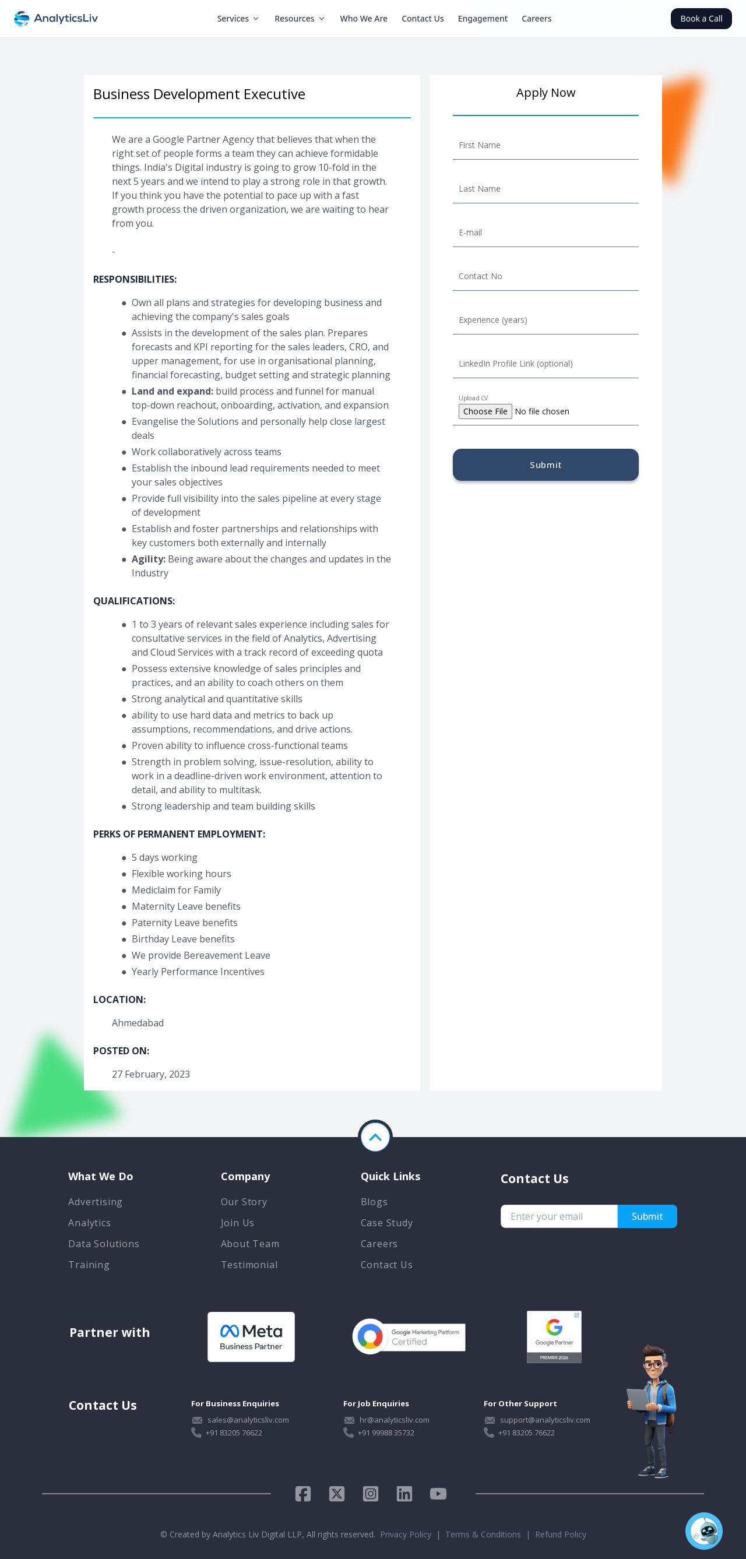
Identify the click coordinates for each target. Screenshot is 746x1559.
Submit (546, 464)
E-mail (470, 232)
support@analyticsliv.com (545, 1419)
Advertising (95, 1201)
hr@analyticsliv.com (395, 1419)
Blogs (374, 1201)
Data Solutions (103, 1243)
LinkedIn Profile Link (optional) (516, 363)
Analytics (89, 1222)
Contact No (480, 275)
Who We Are (364, 18)
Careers (536, 18)
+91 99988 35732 (386, 1432)
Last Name (480, 188)
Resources (300, 18)
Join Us (238, 1222)
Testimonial (249, 1264)
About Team (250, 1243)
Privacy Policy (405, 1534)
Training (89, 1264)
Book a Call (701, 18)
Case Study (387, 1222)
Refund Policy (560, 1534)
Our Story (244, 1201)
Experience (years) (493, 319)
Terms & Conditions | (490, 1534)
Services (239, 18)
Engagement (483, 18)
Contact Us (423, 18)
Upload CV (473, 398)
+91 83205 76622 (234, 1432)
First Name (480, 144)
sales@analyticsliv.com (248, 1419)
